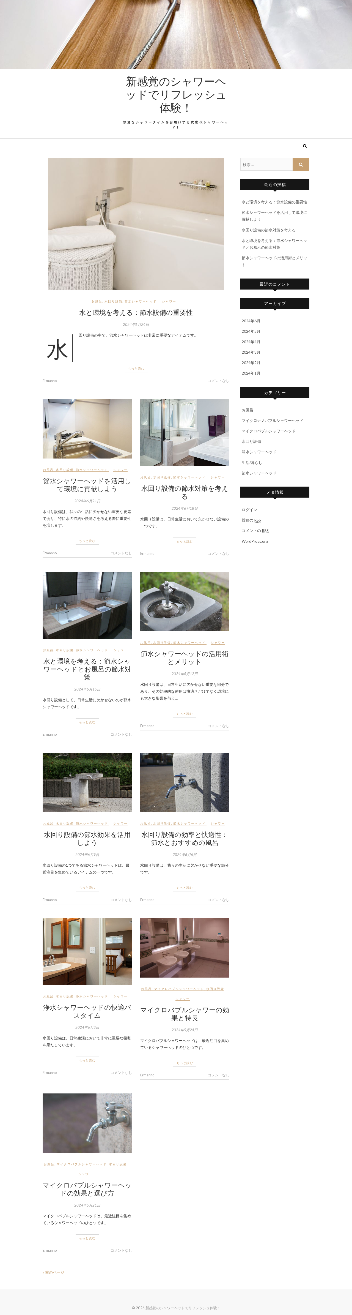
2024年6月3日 (87, 1027)
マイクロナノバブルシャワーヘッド (272, 420)
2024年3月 (251, 352)
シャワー (169, 301)
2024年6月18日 (185, 508)
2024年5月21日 (87, 1205)
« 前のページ (53, 1272)
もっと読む (136, 368)
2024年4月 (251, 341)
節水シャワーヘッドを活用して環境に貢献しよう (87, 484)
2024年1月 (251, 373)
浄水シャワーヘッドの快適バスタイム (87, 1011)
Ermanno (50, 380)
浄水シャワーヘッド (92, 996)
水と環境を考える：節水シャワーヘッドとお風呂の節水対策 (87, 668)
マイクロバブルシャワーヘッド (179, 989)
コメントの (255, 530)
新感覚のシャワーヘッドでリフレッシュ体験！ (176, 94)
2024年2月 (251, 362)
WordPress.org (255, 541)
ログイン (249, 509)
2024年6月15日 (87, 689)
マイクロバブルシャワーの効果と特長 (184, 1013)
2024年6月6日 (185, 854)
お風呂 (97, 301)
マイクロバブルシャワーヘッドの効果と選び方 (87, 1188)
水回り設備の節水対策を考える (184, 492)
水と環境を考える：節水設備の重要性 (136, 312)
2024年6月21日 (87, 501)
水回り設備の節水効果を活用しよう (87, 838)
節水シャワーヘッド (141, 301)
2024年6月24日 (136, 324)
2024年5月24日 (185, 1030)
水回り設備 (113, 301)
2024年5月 (251, 331)
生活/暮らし (252, 462)
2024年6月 (251, 320)
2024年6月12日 (185, 674)
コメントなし (218, 380)
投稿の (251, 520)
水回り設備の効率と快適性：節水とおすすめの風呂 (184, 838)
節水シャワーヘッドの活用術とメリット (185, 657)
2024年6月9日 (87, 854)
